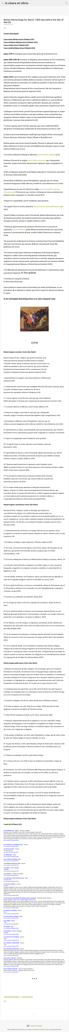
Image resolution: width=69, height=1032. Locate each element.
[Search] (31, 3)
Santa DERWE (7, 920)
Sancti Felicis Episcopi (36, 160)
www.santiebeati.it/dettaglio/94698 (11, 934)
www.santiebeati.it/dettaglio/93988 (11, 955)
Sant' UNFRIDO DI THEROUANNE (11, 942)
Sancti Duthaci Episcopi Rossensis (47, 206)
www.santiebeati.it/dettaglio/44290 (11, 846)
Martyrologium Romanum (11, 997)
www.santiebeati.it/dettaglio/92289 (11, 895)
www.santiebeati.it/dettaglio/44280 (11, 946)
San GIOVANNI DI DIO (9, 830)
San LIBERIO (7, 867)
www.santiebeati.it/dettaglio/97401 (11, 881)
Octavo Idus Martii (27, 997)
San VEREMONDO (8, 854)
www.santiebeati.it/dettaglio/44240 (11, 918)
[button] (5, 28)
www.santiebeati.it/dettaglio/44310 (11, 852)
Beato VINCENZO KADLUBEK (11, 968)
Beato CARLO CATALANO (10, 958)
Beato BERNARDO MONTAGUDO (11, 948)
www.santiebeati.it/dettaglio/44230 (11, 913)
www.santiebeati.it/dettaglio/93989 (11, 966)
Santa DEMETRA (7, 873)
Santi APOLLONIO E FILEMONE (11, 916)
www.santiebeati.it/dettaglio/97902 (11, 871)
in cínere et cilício (16, 3)
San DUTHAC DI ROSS (9, 848)
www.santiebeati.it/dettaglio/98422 (11, 875)
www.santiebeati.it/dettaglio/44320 (11, 856)
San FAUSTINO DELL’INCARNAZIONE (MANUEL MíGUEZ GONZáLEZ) (20, 898)
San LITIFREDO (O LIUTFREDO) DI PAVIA (13, 844)
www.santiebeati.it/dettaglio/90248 (11, 907)
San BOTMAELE (7, 931)
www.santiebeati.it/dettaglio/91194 (11, 865)
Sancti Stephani (18, 230)
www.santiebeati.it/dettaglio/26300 (11, 840)
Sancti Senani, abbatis (46, 155)
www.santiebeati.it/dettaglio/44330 (11, 860)
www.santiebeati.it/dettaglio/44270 (11, 940)
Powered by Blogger (34, 1026)
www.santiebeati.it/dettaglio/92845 (11, 972)
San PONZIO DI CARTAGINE (10, 910)
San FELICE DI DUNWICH (10, 884)
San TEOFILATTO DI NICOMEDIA (11, 936)
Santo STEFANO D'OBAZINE (10, 859)
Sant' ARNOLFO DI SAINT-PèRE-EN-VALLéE (14, 878)
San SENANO (7, 926)
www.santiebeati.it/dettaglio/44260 (11, 928)
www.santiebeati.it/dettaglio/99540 (11, 924)
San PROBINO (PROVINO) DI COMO (12, 863)
